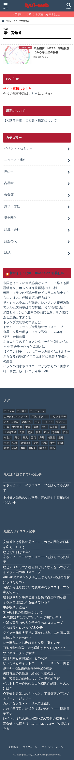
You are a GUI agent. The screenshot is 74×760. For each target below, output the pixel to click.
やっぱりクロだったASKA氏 (23, 627)
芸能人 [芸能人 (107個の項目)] (43, 448)
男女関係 (10, 218)
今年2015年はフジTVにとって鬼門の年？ (32, 617)
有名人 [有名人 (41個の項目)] (7, 437)
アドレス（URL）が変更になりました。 (38, 14)
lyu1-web (34, 754)
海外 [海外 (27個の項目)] (41, 437)
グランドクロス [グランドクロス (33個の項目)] (39, 416)
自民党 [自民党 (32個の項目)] (32, 448)
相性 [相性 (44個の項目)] (52, 442)
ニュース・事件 (15, 160)
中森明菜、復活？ (15, 607)
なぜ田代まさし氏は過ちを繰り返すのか (31, 642)
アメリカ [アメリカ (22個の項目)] (22, 411)
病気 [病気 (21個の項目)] (44, 442)
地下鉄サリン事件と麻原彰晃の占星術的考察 (34, 597)
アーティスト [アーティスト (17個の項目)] (37, 411)
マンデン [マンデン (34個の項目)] (61, 421)
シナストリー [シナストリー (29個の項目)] (59, 416)
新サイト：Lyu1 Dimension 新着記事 (36, 273)
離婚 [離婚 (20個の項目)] (52, 448)
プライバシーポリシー (54, 747)
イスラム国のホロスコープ (22, 572)
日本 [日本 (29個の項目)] (65, 432)
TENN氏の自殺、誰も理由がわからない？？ (34, 648)
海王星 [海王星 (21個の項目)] (51, 437)
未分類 (9, 194)
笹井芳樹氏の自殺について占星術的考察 (31, 678)
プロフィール (30, 747)
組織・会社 (12, 229)
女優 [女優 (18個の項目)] (22, 432)
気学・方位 (12, 206)
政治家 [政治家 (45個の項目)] (56, 432)
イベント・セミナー (18, 148)
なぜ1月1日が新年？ (17, 552)
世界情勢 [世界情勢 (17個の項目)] (17, 427)
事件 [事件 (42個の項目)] (36, 427)
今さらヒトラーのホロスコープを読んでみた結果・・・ (36, 487)
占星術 (9, 183)
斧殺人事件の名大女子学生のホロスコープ (33, 622)
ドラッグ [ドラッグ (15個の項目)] (47, 421)
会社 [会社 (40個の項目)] (44, 427)
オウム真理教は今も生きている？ (26, 602)
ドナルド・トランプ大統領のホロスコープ (33, 327)
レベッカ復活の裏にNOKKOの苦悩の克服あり (35, 718)
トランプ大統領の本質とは (22, 322)
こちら (33, 93)
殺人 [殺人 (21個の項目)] (25, 437)
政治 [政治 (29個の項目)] (46, 432)
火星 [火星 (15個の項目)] (6, 442)
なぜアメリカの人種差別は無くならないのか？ (36, 567)
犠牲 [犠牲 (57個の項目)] (14, 442)
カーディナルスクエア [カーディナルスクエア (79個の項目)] (16, 416)
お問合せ (13, 747)
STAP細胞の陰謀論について (23, 612)
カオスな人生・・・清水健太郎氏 (26, 703)
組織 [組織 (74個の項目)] (60, 442)
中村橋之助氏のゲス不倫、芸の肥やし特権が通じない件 (36, 500)
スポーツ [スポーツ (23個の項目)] (26, 421)
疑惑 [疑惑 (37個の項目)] (36, 442)
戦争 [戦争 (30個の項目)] (38, 432)
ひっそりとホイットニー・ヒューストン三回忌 (36, 663)
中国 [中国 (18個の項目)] (27, 427)
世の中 (9, 171)
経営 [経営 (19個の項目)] (6, 448)
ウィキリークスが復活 (19, 653)
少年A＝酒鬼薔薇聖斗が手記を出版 (27, 668)
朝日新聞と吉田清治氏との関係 (25, 658)
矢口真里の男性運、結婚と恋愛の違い (30, 673)
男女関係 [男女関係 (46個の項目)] (25, 442)
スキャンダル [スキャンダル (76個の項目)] (11, 421)
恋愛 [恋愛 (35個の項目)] (30, 432)
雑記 (7, 252)
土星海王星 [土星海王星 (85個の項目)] (10, 432)
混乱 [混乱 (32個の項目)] (60, 437)
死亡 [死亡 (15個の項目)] (17, 437)
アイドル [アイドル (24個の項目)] (9, 411)
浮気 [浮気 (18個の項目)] (33, 437)
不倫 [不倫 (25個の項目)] (6, 427)
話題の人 (10, 241)
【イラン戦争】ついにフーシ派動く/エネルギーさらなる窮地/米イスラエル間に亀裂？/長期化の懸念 (36, 356)
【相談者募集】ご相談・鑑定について (30, 120)
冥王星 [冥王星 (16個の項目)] (53, 427)
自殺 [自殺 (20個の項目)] (23, 448)
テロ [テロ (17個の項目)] (37, 421)
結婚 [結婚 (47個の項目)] (14, 448)
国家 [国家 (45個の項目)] (63, 427)
